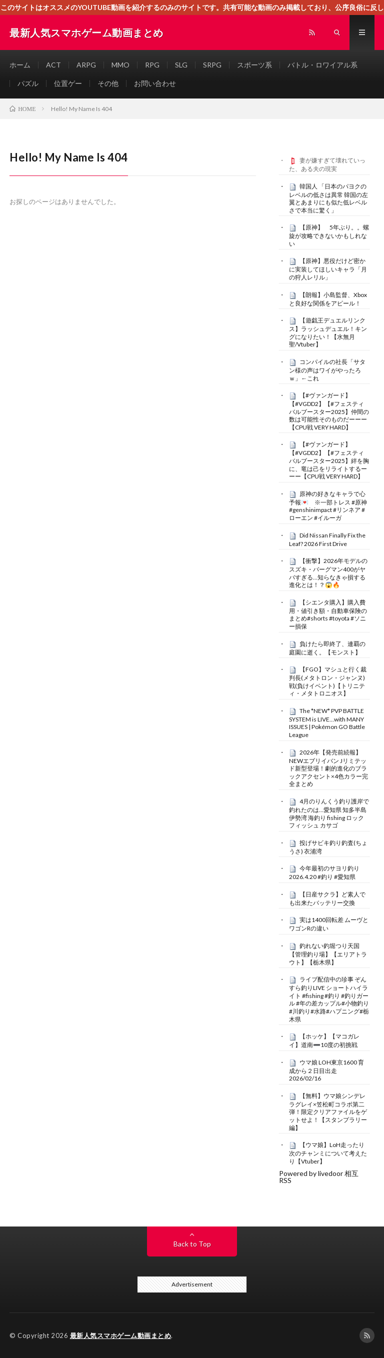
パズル (28, 83)
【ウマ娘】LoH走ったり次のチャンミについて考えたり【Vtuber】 (328, 1153)
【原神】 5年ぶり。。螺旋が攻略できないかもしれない (329, 236)
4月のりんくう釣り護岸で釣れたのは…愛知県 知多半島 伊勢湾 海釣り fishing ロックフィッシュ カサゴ (329, 813)
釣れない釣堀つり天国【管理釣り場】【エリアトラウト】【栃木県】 (328, 954)
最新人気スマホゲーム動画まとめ (121, 1336)
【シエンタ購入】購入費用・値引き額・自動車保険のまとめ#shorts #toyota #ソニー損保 (328, 614)
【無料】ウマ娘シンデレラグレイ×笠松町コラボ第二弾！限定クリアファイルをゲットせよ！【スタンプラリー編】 (328, 1112)
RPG (152, 64)
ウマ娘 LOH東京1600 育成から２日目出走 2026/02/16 (326, 1070)
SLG (181, 64)
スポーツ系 (254, 64)
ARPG (86, 64)
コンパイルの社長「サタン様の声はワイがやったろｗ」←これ (327, 370)
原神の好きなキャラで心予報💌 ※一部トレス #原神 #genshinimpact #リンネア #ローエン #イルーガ (328, 506)
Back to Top (192, 1244)
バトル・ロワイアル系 (323, 64)
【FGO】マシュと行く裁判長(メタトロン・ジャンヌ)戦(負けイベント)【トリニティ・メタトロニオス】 (327, 681)
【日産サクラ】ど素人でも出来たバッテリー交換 (327, 898)
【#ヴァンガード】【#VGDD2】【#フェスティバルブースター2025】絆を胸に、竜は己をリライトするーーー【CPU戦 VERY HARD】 (329, 460)
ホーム (20, 64)
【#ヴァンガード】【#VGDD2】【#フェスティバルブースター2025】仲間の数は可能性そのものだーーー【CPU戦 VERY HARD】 (329, 411)
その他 (108, 83)
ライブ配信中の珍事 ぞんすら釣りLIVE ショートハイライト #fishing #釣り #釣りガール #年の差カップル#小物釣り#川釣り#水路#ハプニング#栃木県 (329, 999)
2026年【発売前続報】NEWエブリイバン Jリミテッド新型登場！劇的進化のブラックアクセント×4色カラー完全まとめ (328, 768)
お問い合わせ (155, 83)
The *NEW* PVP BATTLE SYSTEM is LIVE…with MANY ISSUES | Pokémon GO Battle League (327, 722)
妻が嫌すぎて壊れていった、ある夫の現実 (327, 164)
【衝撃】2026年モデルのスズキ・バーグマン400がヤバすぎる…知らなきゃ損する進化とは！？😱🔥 (328, 572)
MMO (121, 64)
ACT (53, 64)
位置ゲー (68, 83)
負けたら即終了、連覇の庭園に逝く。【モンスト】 (327, 648)
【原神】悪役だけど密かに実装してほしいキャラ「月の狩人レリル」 (328, 269)
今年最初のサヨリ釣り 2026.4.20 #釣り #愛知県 (324, 872)
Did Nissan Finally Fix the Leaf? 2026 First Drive (327, 540)
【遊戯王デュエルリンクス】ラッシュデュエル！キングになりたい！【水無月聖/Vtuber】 (328, 332)
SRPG (212, 64)
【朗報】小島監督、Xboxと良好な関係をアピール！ (328, 299)
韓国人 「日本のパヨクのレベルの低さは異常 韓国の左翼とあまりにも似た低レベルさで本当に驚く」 (328, 198)
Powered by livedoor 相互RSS (318, 1176)
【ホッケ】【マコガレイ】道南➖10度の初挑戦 (324, 1040)
